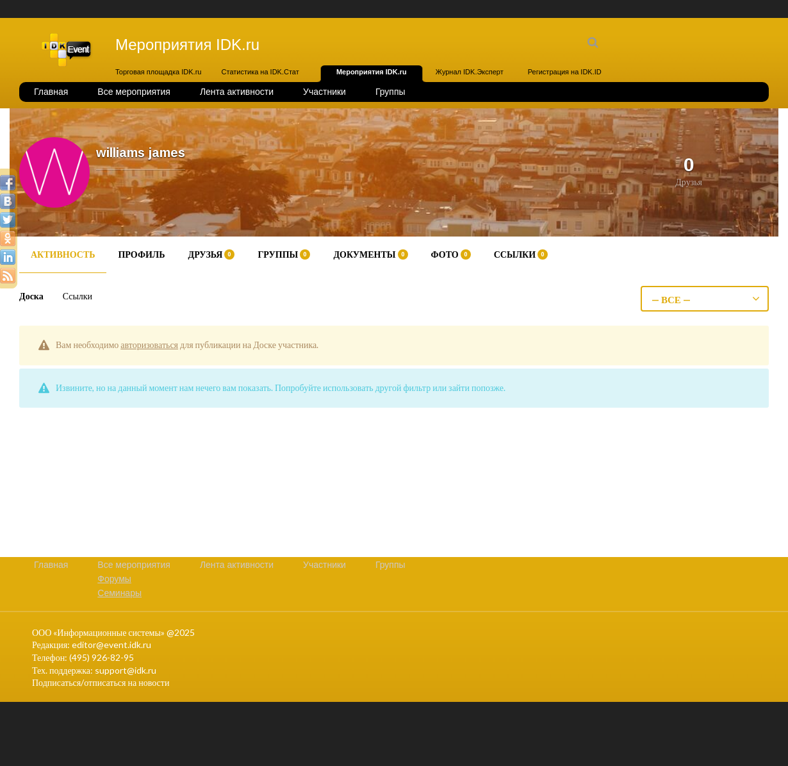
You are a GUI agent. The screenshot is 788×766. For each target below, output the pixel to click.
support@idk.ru (125, 670)
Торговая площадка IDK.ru (158, 72)
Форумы (114, 579)
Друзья (211, 254)
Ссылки (521, 254)
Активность (63, 254)
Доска (31, 295)
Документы (370, 254)
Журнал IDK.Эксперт (470, 72)
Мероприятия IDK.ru (371, 72)
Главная (51, 92)
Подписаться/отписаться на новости (100, 682)
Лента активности (237, 92)
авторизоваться (149, 344)
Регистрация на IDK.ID (565, 72)
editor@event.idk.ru (111, 644)
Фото (451, 254)
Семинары (119, 593)
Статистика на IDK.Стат (260, 72)
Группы (390, 92)
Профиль (141, 254)
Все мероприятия (133, 92)
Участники (324, 92)
